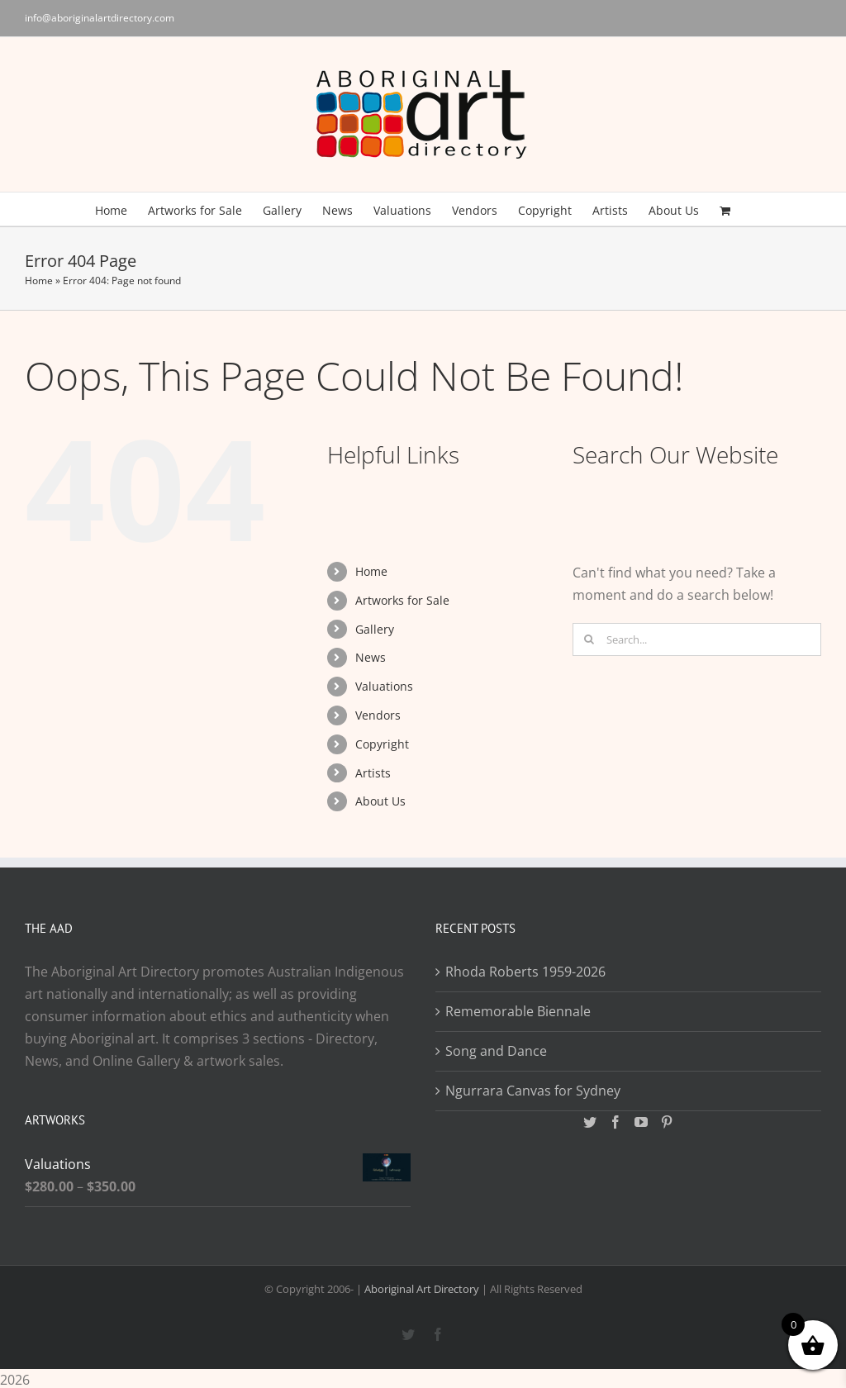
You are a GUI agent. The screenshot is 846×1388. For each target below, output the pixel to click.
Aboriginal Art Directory (421, 1288)
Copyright (382, 744)
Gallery (374, 629)
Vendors (378, 715)
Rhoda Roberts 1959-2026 (525, 972)
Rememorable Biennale (518, 1011)
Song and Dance (496, 1051)
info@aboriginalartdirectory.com (99, 18)
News (370, 657)
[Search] (589, 639)
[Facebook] (615, 1122)
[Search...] (697, 639)
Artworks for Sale (402, 600)
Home (39, 280)
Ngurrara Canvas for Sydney (532, 1090)
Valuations (384, 686)
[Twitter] (589, 1122)
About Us (380, 801)
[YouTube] (641, 1122)
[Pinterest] (666, 1122)
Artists (373, 773)
